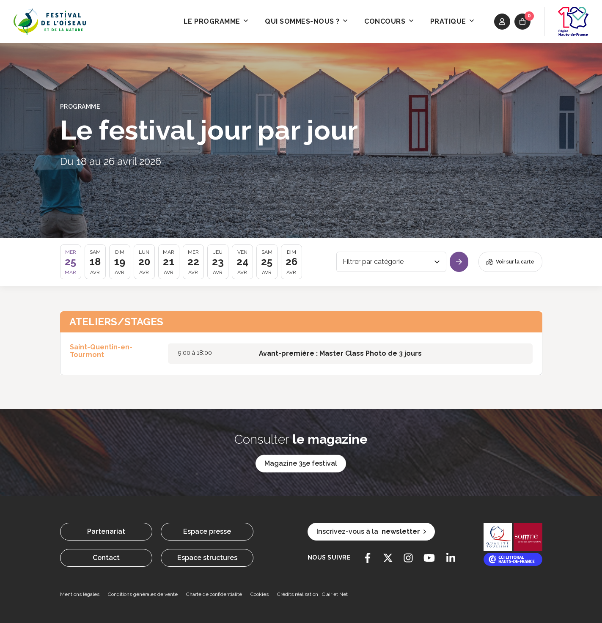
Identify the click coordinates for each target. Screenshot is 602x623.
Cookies (259, 594)
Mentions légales (79, 594)
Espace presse (207, 531)
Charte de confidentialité (214, 594)
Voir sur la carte (510, 261)
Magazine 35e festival (300, 463)
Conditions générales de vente (143, 594)
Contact (106, 558)
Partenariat (106, 531)
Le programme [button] (216, 21)
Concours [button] (388, 21)
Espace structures (207, 558)
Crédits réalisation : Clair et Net (312, 594)
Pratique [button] (452, 21)
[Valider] (459, 262)
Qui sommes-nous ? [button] (306, 21)
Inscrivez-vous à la (371, 532)
